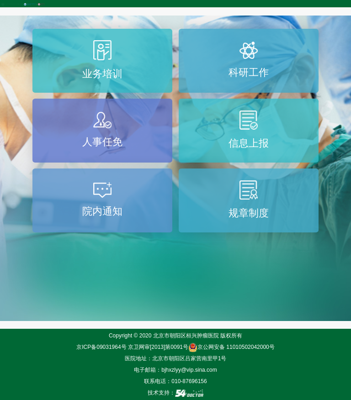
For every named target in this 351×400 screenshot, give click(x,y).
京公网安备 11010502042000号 (231, 347)
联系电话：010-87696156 (175, 381)
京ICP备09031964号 (101, 347)
